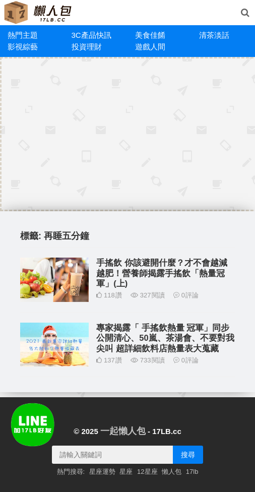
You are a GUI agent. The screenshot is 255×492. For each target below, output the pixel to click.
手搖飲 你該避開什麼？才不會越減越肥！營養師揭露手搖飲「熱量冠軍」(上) (161, 273)
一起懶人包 (123, 431)
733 (147, 360)
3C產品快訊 (91, 35)
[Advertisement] (129, 134)
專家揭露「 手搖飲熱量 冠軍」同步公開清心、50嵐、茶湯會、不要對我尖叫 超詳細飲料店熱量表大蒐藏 (165, 338)
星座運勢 (102, 471)
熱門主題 (23, 35)
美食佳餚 (150, 35)
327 (147, 295)
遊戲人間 (150, 46)
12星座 (147, 471)
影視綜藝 (23, 46)
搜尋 (188, 455)
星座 (126, 471)
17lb (192, 471)
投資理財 (87, 46)
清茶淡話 (214, 35)
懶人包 (171, 471)
